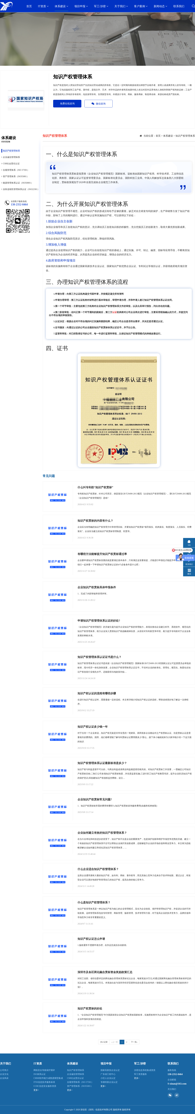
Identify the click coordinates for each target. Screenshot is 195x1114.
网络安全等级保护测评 (44, 1070)
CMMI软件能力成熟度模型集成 (48, 1078)
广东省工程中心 (108, 1074)
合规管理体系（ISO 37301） (15, 170)
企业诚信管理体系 (10, 157)
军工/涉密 (101, 6)
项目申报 (81, 6)
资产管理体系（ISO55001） (15, 176)
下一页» (134, 1042)
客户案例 (141, 6)
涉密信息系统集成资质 (144, 1070)
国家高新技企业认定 (110, 1070)
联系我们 (178, 6)
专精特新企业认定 (109, 1082)
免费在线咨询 (67, 103)
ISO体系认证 (40, 1074)
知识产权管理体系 (10, 151)
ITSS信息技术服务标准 (44, 1082)
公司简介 (4, 1070)
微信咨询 (99, 103)
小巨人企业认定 (108, 1078)
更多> (36, 1090)
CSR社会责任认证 (10, 163)
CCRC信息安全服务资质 (45, 1086)
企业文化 (4, 1074)
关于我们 (121, 6)
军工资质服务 (140, 1074)
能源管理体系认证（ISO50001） (17, 183)
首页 (29, 6)
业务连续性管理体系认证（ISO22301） (20, 189)
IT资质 (43, 6)
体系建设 (61, 6)
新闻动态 (160, 6)
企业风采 (4, 1078)
